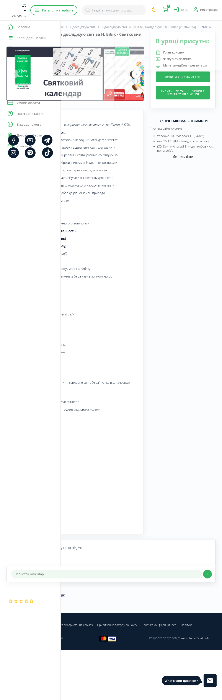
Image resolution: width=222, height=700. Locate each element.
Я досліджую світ (143, 27)
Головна (73, 27)
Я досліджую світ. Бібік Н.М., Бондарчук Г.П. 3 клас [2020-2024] (184, 27)
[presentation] (74, 74)
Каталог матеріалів (88, 10)
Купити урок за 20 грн (193, 95)
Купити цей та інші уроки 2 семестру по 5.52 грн (193, 115)
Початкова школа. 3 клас (105, 27)
